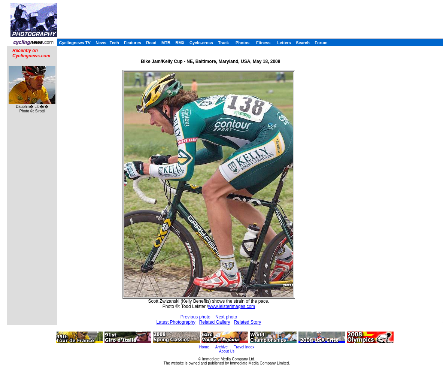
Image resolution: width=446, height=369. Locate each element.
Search (303, 42)
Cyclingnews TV (74, 42)
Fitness (263, 42)
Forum (321, 42)
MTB (165, 42)
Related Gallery (214, 322)
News (100, 42)
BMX (179, 42)
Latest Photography (176, 322)
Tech (114, 42)
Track (223, 42)
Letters (284, 42)
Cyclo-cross (201, 42)
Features (132, 42)
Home (204, 347)
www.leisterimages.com (231, 306)
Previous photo (195, 317)
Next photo (226, 317)
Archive (221, 347)
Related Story (247, 322)
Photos (242, 42)
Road (151, 42)
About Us (226, 351)
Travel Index (244, 347)
